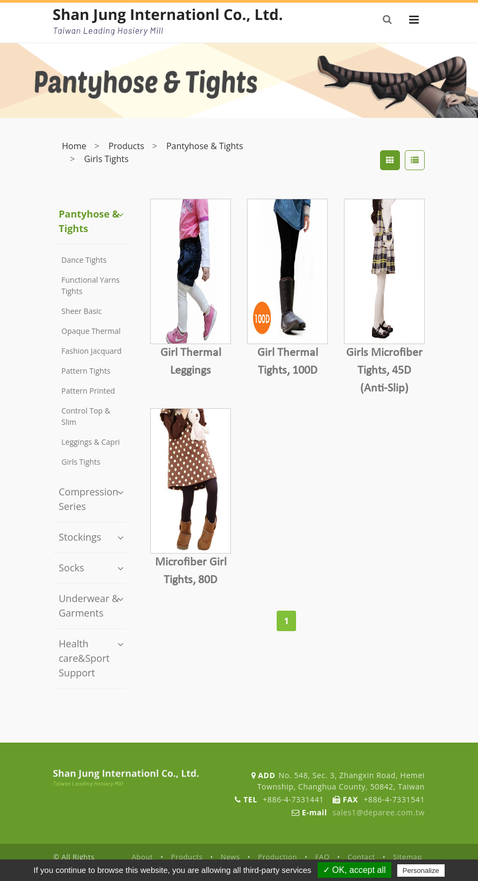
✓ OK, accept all (354, 870)
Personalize (421, 870)
